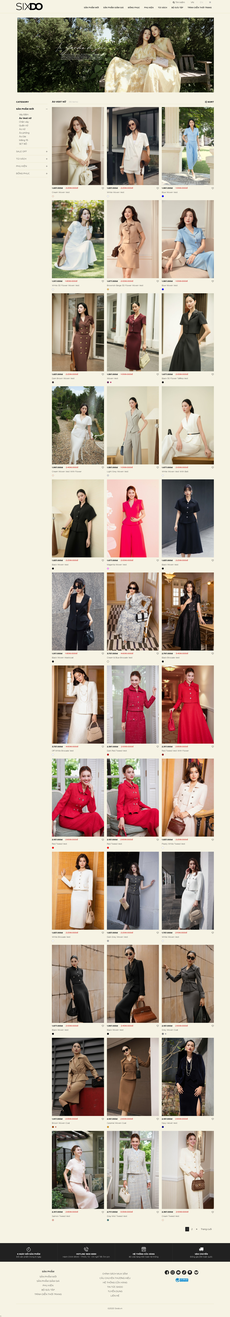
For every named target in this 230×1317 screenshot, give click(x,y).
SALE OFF (21, 151)
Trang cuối (206, 1229)
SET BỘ (23, 144)
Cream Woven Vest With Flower (67, 471)
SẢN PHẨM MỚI (91, 7)
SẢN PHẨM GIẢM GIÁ (113, 7)
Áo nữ (22, 129)
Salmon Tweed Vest (61, 1216)
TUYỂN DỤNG (115, 1291)
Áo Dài (22, 136)
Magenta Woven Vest (117, 565)
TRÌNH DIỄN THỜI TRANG (200, 7)
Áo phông (24, 133)
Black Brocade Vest (171, 658)
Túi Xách (21, 158)
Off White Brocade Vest (63, 751)
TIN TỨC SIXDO (115, 1287)
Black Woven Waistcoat (62, 658)
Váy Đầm (23, 114)
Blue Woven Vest (170, 192)
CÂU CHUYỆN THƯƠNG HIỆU (115, 1278)
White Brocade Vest (61, 937)
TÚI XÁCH (162, 7)
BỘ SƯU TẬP (177, 7)
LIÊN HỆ (115, 1295)
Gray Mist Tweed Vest (117, 1216)
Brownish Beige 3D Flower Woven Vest (125, 285)
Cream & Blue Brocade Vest (119, 658)
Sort (209, 102)
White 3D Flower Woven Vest (65, 285)
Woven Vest (112, 378)
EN (201, 2)
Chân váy (24, 122)
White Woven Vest (115, 192)
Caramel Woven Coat (116, 1123)
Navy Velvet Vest (169, 1123)
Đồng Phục (23, 173)
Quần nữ (23, 125)
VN (192, 2)
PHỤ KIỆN (149, 7)
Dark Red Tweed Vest (117, 751)
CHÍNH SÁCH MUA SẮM (115, 1273)
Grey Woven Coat (170, 1030)
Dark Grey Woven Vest (117, 937)
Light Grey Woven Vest (117, 471)
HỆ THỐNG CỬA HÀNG (115, 1282)
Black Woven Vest (60, 565)
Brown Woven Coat (61, 1123)
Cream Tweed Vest (170, 1216)
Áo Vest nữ (25, 118)
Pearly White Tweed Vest (173, 844)
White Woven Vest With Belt (175, 471)
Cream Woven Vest (61, 192)
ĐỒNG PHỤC (134, 7)
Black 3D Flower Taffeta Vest (175, 378)
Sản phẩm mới (25, 109)
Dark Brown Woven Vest (63, 378)
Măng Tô (23, 140)
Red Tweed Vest (59, 844)
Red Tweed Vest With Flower (175, 751)
